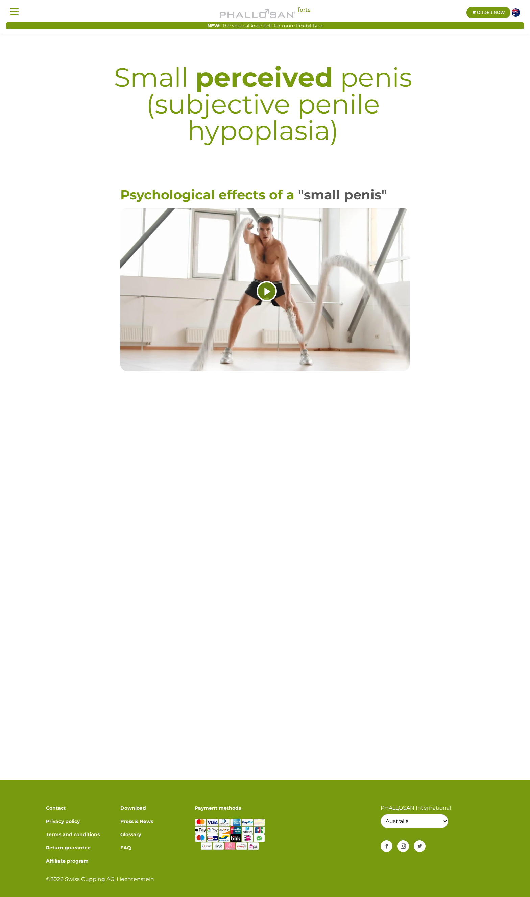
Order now (488, 12)
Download (133, 808)
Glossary (130, 834)
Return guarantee (68, 848)
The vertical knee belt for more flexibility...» (272, 26)
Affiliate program (67, 861)
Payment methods (218, 808)
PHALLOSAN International (416, 808)
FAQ (125, 848)
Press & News (136, 821)
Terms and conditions (73, 834)
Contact (56, 808)
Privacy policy (63, 821)
